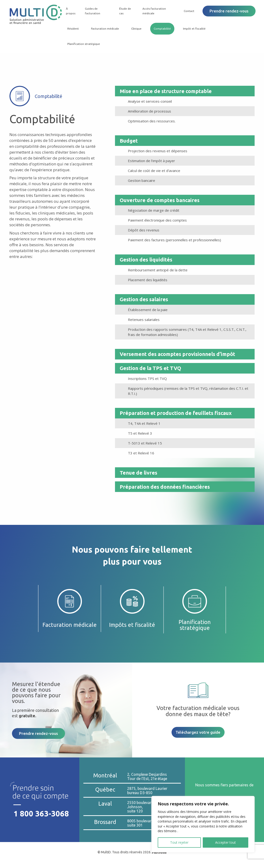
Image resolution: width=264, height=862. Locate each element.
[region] (203, 824)
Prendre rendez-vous (229, 11)
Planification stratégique (83, 43)
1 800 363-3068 (41, 813)
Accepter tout (225, 842)
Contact (189, 10)
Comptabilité (161, 28)
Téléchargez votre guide (198, 732)
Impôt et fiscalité (193, 28)
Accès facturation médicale (154, 11)
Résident (72, 28)
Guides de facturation (91, 11)
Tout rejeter (179, 842)
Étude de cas (124, 11)
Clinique (135, 28)
